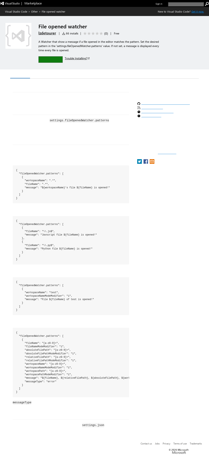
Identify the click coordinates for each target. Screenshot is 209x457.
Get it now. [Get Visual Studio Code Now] (197, 11)
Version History (45, 74)
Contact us (146, 443)
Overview (20, 74)
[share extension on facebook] (146, 163)
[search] (186, 4)
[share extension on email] (152, 163)
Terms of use (180, 443)
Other (34, 11)
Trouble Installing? (77, 58)
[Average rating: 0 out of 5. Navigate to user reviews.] (95, 33)
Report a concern (167, 152)
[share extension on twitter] (140, 163)
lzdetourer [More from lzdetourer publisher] (47, 33)
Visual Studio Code (16, 11)
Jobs (157, 443)
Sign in (159, 3)
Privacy (166, 443)
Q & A (66, 74)
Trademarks (196, 443)
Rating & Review (88, 74)
